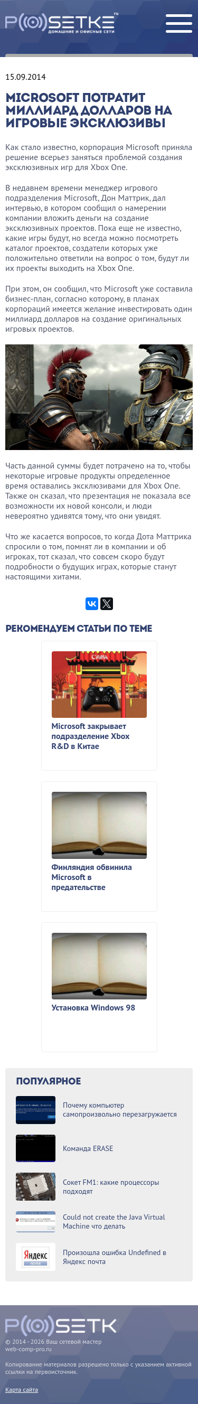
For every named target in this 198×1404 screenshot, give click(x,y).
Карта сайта (21, 1389)
